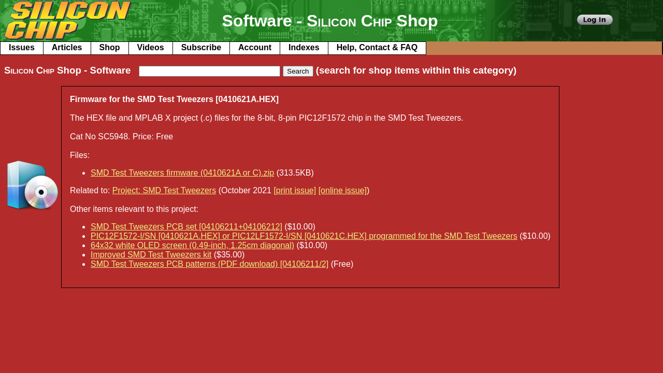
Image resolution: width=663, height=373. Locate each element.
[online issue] (343, 190)
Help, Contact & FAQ (377, 47)
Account (254, 47)
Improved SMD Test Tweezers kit (151, 254)
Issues (22, 47)
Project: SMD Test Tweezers (164, 190)
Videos (150, 47)
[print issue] (294, 190)
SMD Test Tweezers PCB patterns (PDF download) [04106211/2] (209, 264)
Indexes (304, 47)
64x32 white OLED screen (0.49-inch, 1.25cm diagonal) (192, 245)
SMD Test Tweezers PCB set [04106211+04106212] (186, 226)
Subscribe (201, 47)
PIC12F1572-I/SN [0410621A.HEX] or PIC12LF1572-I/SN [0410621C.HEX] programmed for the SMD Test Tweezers (304, 236)
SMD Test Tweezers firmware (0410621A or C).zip (182, 172)
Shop (109, 47)
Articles (67, 47)
